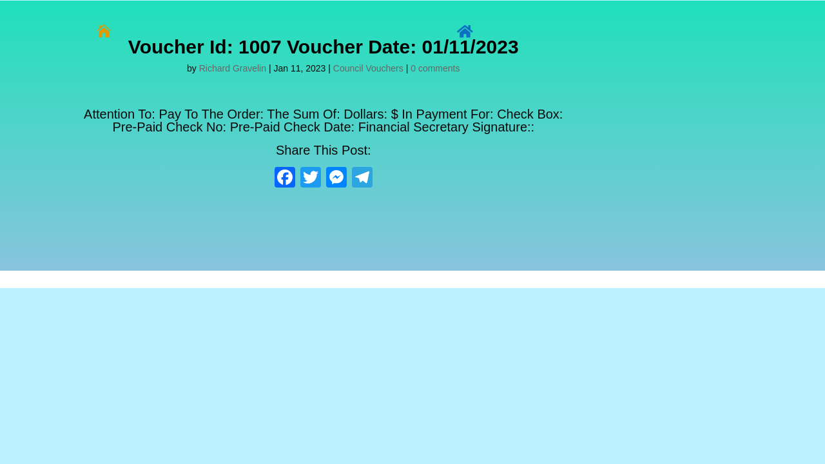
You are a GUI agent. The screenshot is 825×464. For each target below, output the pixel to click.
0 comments (435, 68)
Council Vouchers (368, 68)
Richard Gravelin (232, 68)
